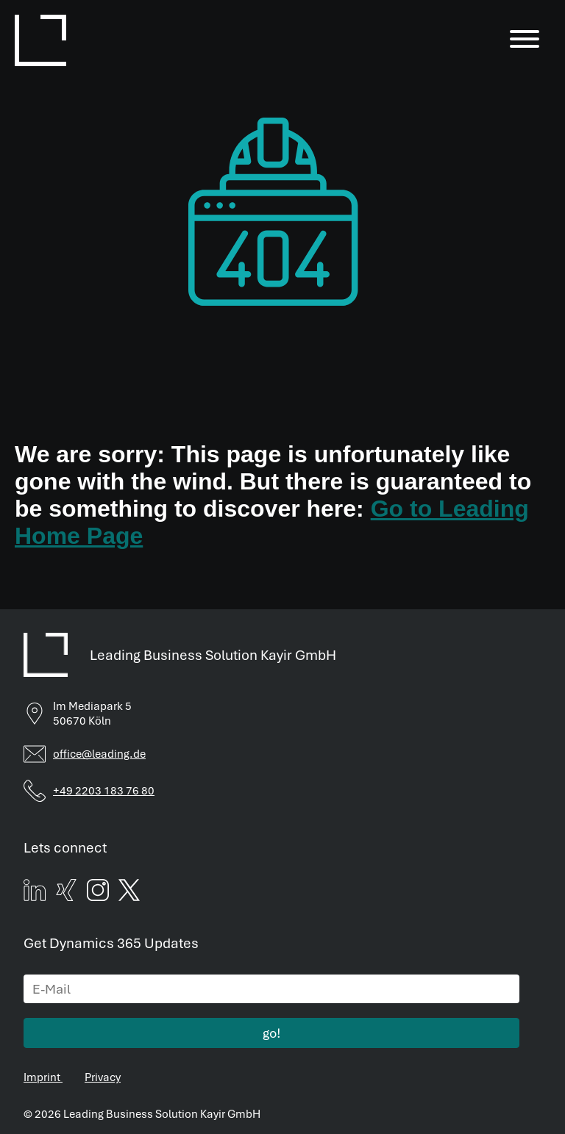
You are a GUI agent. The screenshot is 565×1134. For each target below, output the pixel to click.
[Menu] (524, 40)
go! (272, 1025)
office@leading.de (100, 750)
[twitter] (132, 892)
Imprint (43, 1068)
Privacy (104, 1068)
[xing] (67, 892)
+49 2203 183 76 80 (105, 787)
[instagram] (100, 892)
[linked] (35, 892)
